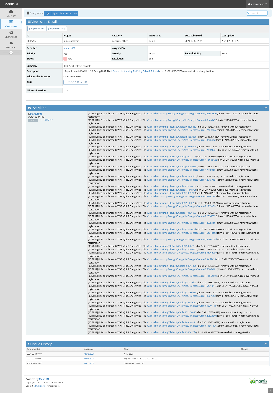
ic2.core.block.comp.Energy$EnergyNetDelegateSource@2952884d (182, 315)
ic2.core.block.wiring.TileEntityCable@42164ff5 (171, 176)
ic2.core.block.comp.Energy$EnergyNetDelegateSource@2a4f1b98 (181, 149)
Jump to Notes (37, 28)
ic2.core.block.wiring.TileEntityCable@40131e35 (171, 212)
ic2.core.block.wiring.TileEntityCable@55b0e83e (171, 166)
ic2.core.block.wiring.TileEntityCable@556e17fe (171, 332)
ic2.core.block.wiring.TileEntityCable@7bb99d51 (172, 186)
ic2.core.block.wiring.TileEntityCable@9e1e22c (171, 203)
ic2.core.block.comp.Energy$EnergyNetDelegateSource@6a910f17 (181, 285)
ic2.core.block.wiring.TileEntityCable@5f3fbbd (135, 71)
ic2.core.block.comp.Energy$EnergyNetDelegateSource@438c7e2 (181, 196)
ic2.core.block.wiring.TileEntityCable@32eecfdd (171, 229)
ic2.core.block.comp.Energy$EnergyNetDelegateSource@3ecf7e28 (181, 259)
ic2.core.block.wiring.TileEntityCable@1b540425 (171, 249)
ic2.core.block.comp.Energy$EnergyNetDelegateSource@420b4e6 (181, 222)
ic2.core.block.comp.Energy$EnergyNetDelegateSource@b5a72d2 (181, 295)
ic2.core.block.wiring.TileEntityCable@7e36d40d (172, 146)
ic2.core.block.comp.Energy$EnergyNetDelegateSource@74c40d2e (182, 129)
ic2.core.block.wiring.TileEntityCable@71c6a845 (171, 312)
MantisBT (44, 379)
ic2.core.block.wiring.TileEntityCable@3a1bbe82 (172, 302)
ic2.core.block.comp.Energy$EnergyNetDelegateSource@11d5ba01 (182, 275)
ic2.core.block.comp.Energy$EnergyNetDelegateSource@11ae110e (182, 325)
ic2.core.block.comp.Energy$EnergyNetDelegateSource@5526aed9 (182, 252)
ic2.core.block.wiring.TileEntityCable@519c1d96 (171, 282)
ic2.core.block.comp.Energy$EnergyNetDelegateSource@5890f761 (181, 305)
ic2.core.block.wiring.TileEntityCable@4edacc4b (171, 322)
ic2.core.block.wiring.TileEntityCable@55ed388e (171, 136)
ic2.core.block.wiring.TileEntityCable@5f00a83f (171, 246)
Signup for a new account (64, 13)
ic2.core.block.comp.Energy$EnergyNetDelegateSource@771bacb (181, 169)
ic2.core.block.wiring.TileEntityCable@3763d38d (172, 292)
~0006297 (48, 119)
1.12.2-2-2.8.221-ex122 (76, 82)
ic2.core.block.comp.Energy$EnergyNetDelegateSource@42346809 (182, 113)
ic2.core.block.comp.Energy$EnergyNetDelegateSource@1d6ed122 (182, 159)
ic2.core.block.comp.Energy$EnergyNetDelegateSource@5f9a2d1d (181, 269)
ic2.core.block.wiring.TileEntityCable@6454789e (171, 265)
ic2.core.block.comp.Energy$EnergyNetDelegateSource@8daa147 (181, 120)
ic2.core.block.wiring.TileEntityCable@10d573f (171, 193)
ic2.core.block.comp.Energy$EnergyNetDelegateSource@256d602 (181, 216)
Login (47, 13)
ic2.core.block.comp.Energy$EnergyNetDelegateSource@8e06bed (181, 139)
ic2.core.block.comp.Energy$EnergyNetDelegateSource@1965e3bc (182, 206)
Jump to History (56, 28)
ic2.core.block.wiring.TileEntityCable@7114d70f (171, 189)
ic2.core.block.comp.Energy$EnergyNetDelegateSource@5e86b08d (182, 239)
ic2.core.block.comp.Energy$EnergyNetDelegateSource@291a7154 (182, 179)
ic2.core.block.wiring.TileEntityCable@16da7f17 (171, 156)
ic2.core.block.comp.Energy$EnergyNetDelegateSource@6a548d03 (182, 232)
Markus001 (69, 48)
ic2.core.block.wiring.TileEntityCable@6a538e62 (171, 126)
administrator (40, 385)
